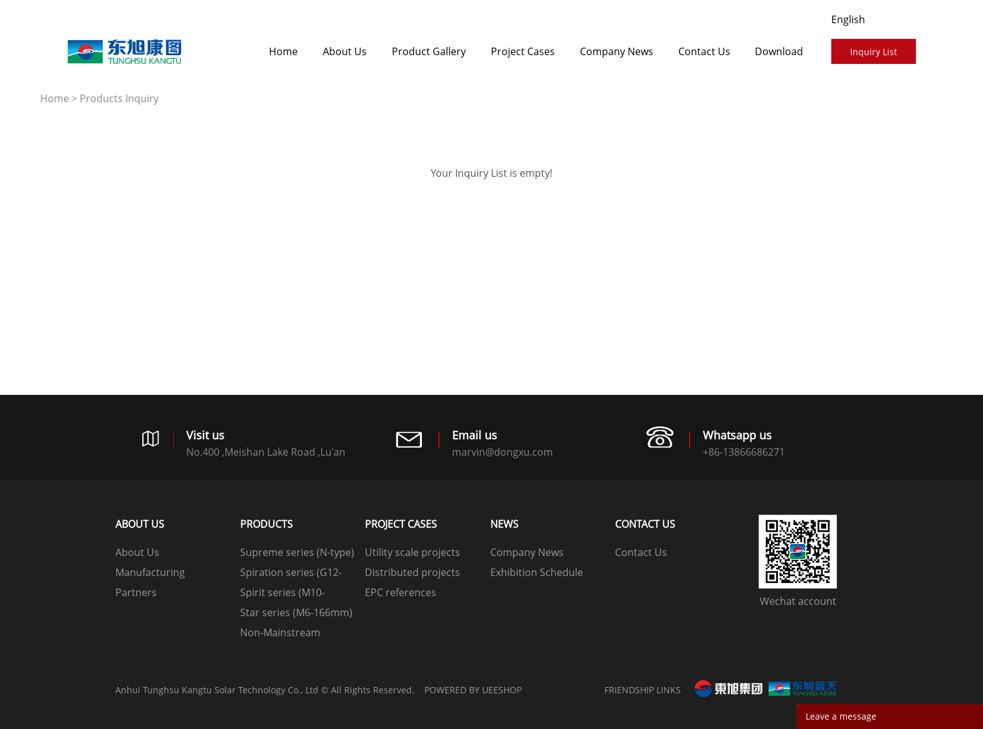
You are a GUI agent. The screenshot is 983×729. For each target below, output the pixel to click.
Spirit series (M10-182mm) (282, 593)
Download (779, 51)
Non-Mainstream (280, 632)
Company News (616, 51)
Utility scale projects (412, 552)
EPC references (400, 592)
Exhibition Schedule (536, 572)
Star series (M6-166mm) (296, 612)
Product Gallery (429, 51)
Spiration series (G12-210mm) (291, 573)
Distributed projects (412, 572)
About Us (345, 51)
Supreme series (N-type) (297, 552)
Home (283, 51)
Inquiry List (873, 52)
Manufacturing (150, 572)
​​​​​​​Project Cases (523, 51)
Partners (136, 592)
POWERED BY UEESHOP (473, 690)
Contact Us (704, 51)
